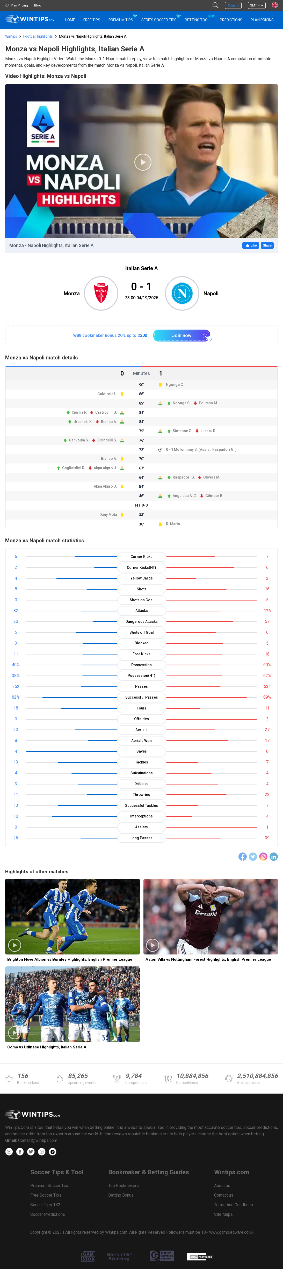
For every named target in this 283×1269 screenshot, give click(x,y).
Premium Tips (120, 20)
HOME (70, 20)
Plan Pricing (262, 20)
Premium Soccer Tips (49, 1185)
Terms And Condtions (233, 1204)
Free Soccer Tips (45, 1195)
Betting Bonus (121, 1195)
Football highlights (38, 36)
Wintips (11, 36)
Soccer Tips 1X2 (45, 1204)
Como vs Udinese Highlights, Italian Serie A (46, 1047)
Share (267, 245)
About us (222, 1185)
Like (250, 245)
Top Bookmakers (123, 1185)
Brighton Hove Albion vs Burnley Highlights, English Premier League (69, 959)
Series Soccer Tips (159, 20)
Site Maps (223, 1214)
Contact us (223, 1195)
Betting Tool (199, 17)
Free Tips (91, 20)
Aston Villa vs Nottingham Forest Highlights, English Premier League (208, 959)
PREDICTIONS (231, 20)
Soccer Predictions (47, 1214)
